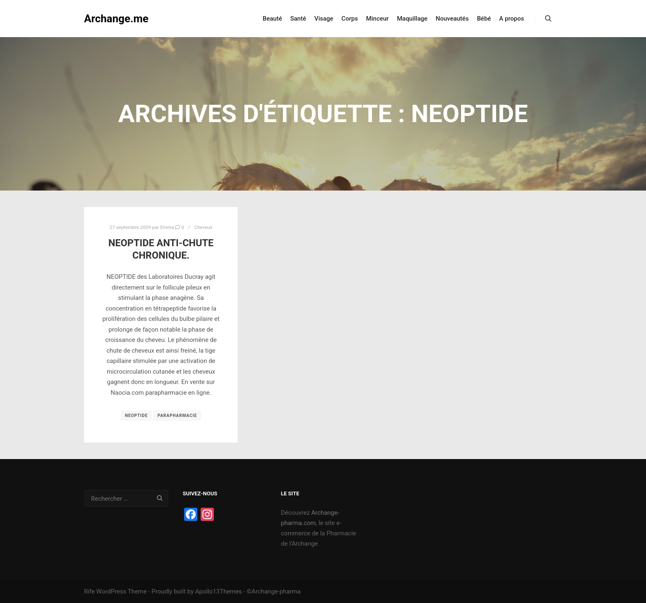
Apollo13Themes (218, 591)
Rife (89, 591)
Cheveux (203, 227)
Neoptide (136, 415)
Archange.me (116, 18)
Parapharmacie (177, 415)
